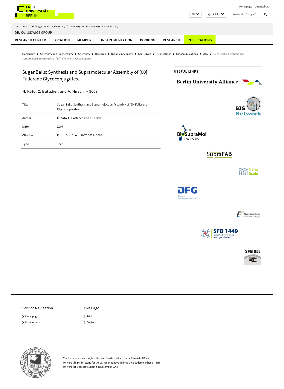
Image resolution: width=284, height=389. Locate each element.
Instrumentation (116, 40)
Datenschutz (262, 6)
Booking (147, 40)
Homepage (245, 6)
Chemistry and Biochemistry (86, 26)
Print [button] (89, 316)
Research (171, 40)
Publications (200, 40)
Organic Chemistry (122, 54)
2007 (205, 54)
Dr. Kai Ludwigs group (33, 32)
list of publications (187, 54)
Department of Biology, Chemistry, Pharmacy (41, 26)
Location (62, 40)
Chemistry (111, 26)
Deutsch (91, 322)
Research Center (30, 40)
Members (85, 40)
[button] (195, 14)
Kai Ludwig (144, 54)
